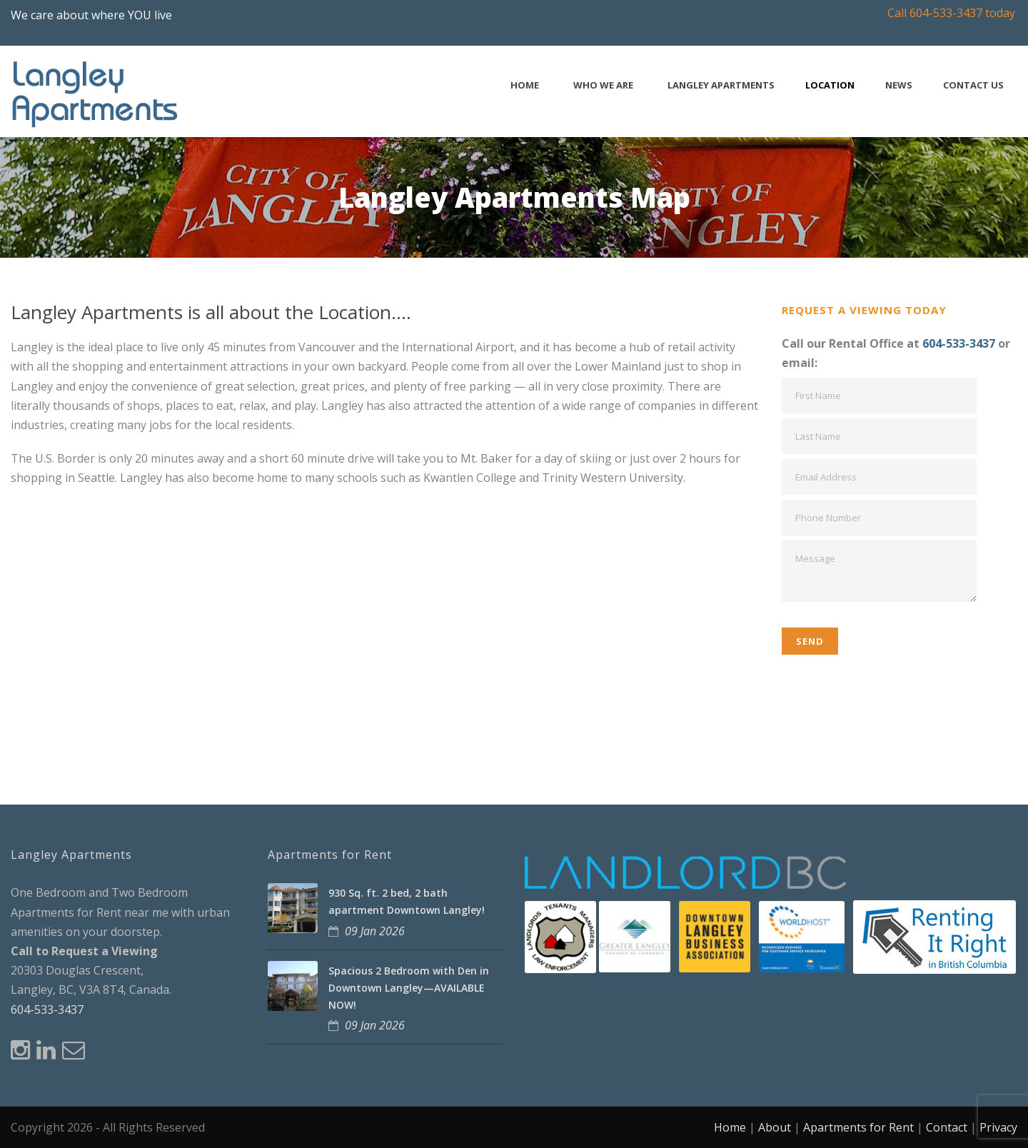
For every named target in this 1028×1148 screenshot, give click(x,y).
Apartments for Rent (858, 1127)
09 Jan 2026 (375, 931)
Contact (946, 1127)
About (774, 1127)
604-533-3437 (958, 343)
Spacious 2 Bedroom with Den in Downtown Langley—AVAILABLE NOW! (408, 988)
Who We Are (603, 85)
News (898, 85)
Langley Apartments (721, 85)
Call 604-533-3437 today (951, 13)
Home (524, 85)
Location (830, 85)
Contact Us (973, 85)
